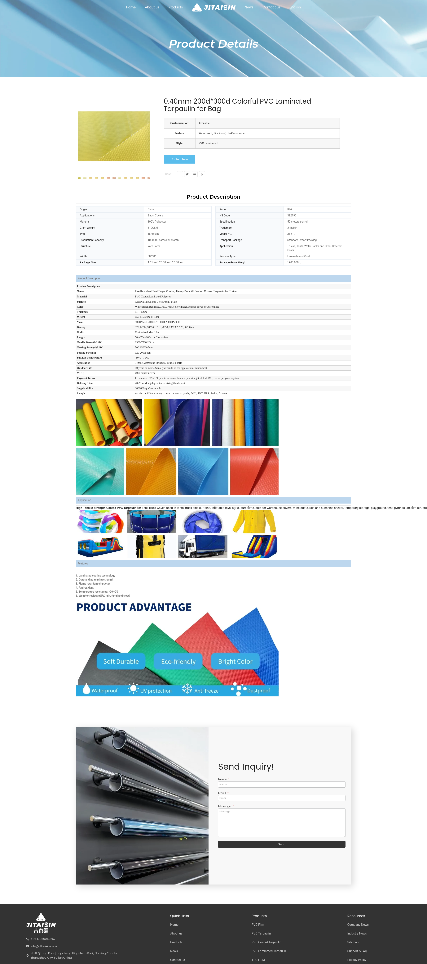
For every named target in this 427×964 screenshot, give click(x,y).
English (295, 7)
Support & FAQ (357, 951)
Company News (358, 924)
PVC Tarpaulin (261, 933)
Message (225, 806)
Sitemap (353, 942)
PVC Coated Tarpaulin (266, 942)
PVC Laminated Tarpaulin (269, 951)
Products (176, 7)
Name (222, 779)
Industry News (357, 933)
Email (222, 793)
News (249, 7)
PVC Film (258, 924)
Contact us (271, 7)
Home (131, 7)
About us (152, 7)
